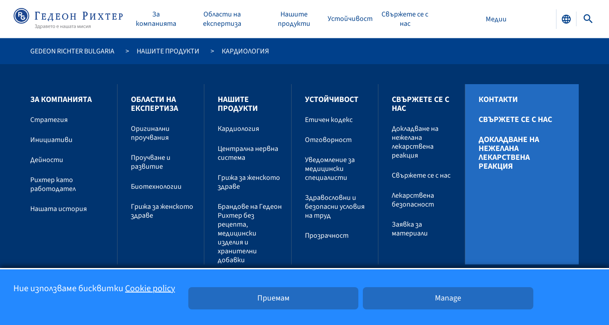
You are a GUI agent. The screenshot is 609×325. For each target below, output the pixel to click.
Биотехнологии (156, 186)
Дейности (46, 160)
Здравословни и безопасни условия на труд (335, 206)
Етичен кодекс (329, 120)
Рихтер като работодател (53, 184)
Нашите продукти (294, 19)
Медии (496, 19)
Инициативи (51, 140)
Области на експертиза (222, 19)
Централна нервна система (248, 153)
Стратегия (49, 120)
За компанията (156, 19)
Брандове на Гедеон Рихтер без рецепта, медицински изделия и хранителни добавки (250, 233)
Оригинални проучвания (150, 133)
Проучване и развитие (151, 162)
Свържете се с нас (405, 19)
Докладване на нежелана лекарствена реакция (415, 142)
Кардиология (238, 129)
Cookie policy (150, 288)
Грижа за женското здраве (162, 211)
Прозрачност (327, 235)
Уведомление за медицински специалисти (330, 169)
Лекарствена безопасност (413, 200)
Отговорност (328, 140)
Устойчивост (350, 19)
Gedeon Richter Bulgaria (72, 51)
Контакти (498, 99)
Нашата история (58, 209)
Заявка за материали (410, 228)
